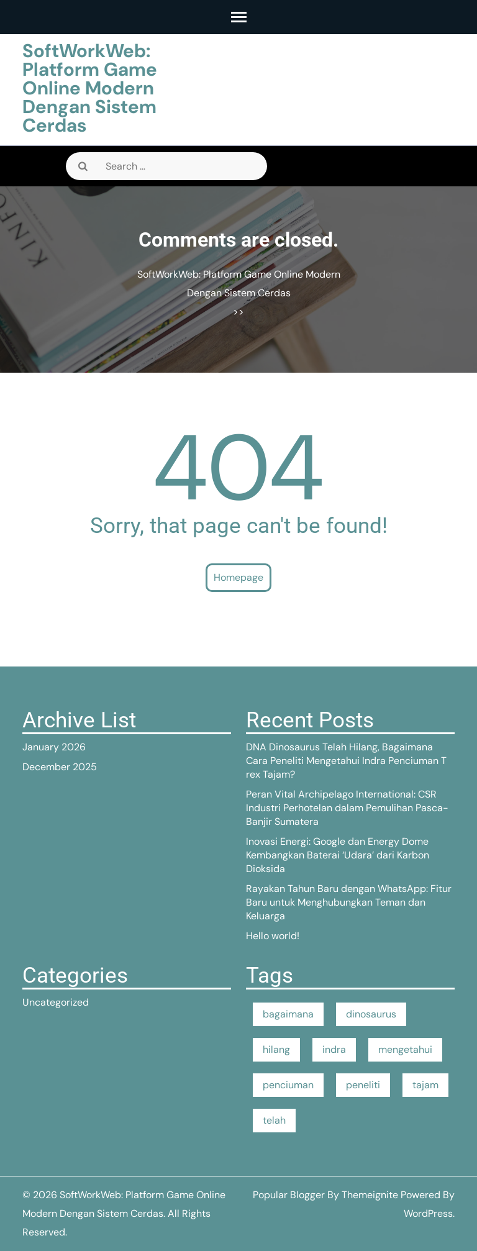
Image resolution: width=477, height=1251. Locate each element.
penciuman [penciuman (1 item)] (288, 1084)
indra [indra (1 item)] (334, 1049)
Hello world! (272, 935)
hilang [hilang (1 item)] (276, 1049)
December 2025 (59, 766)
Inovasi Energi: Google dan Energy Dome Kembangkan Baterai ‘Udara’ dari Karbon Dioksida (337, 855)
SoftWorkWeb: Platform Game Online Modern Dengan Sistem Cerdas (89, 88)
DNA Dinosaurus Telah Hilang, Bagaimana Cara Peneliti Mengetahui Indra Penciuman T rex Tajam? (346, 760)
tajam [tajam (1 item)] (425, 1084)
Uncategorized (55, 1002)
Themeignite (370, 1194)
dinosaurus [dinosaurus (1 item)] (371, 1014)
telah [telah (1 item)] (274, 1120)
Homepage (238, 577)
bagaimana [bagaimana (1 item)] (288, 1014)
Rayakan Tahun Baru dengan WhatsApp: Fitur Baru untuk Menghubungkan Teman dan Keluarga (349, 902)
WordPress (428, 1213)
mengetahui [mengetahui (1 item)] (405, 1049)
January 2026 (54, 746)
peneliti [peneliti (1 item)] (363, 1084)
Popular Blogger (289, 1194)
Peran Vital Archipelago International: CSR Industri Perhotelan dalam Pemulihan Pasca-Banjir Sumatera (347, 808)
